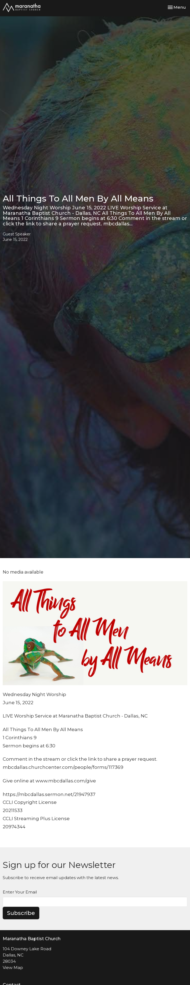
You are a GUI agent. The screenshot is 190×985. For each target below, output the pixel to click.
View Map (13, 967)
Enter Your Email (20, 892)
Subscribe (21, 913)
